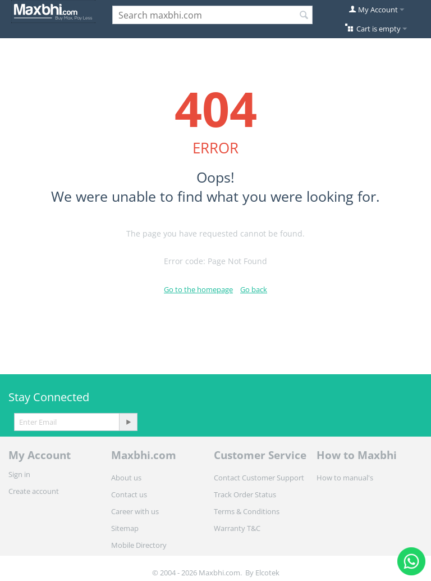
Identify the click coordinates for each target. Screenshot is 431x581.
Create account (33, 491)
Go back (253, 289)
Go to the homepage (198, 289)
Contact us (129, 494)
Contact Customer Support (259, 478)
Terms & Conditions (246, 511)
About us (126, 478)
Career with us (135, 511)
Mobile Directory (139, 545)
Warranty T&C (237, 528)
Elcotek (267, 573)
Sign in (19, 474)
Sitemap (125, 528)
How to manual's (345, 478)
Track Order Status (245, 494)
